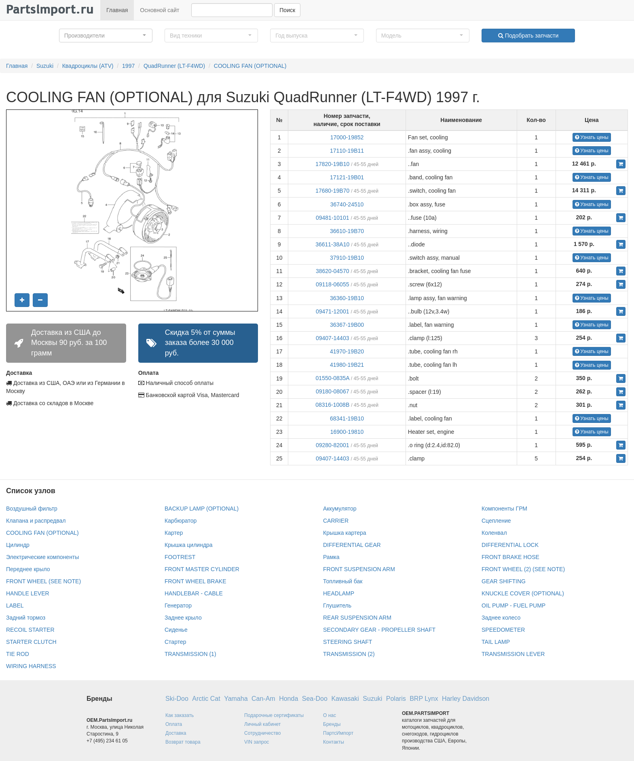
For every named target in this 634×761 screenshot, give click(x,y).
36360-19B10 (347, 298)
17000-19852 (347, 137)
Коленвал (494, 533)
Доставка (175, 733)
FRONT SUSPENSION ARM (359, 569)
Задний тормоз (25, 617)
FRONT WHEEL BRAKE (195, 581)
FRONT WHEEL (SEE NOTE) (43, 581)
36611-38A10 (332, 244)
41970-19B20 (347, 351)
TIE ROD (17, 654)
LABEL (15, 605)
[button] (105, 35)
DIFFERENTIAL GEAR (352, 545)
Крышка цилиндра (189, 545)
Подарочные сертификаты (274, 715)
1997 (128, 66)
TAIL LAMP (496, 642)
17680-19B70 (332, 190)
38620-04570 (332, 271)
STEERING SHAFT (347, 642)
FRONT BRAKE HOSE (510, 557)
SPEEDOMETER (503, 629)
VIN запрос (256, 742)
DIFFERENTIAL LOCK (510, 545)
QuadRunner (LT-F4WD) (174, 66)
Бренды (331, 724)
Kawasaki (345, 698)
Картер (174, 533)
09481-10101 (332, 217)
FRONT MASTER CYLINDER (202, 569)
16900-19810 (347, 432)
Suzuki (44, 66)
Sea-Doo (315, 698)
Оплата (173, 724)
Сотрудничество (262, 733)
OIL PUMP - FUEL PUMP (513, 605)
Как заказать (179, 715)
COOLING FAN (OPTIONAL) (250, 66)
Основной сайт (159, 10)
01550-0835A (332, 378)
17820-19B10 (332, 164)
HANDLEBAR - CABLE (194, 593)
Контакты (333, 742)
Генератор (178, 605)
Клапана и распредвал (36, 520)
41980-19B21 (347, 365)
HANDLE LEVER (27, 593)
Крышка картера (344, 533)
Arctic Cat (206, 698)
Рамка (331, 557)
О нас (329, 715)
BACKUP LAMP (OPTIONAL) (202, 508)
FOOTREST (180, 557)
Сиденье (176, 629)
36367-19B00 (347, 325)
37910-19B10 (347, 257)
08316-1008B (332, 405)
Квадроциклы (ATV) (88, 66)
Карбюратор (181, 520)
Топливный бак (342, 581)
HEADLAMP (338, 593)
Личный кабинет (262, 724)
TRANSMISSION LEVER (513, 654)
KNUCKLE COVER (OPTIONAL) (523, 593)
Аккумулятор (340, 508)
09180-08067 (332, 391)
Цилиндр (18, 545)
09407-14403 (332, 338)
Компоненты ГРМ (504, 508)
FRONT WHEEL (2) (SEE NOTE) (523, 569)
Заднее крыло (183, 617)
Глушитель (337, 605)
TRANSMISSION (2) (349, 654)
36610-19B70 (347, 231)
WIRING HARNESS (31, 666)
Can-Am (263, 698)
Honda (288, 698)
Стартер (175, 642)
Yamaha (235, 698)
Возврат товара (183, 742)
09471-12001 (332, 311)
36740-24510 (347, 204)
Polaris (396, 698)
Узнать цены (592, 137)
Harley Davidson (465, 698)
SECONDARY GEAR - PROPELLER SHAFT (379, 629)
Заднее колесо (501, 617)
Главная (117, 10)
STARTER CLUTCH (31, 642)
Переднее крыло (28, 569)
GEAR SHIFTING (504, 581)
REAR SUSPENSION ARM (357, 617)
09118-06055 (332, 284)
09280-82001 (332, 445)
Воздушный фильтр (31, 508)
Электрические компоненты (42, 557)
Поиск (287, 10)
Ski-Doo (176, 698)
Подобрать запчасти (528, 35)
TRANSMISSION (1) (190, 654)
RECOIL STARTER (30, 629)
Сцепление (496, 520)
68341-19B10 (347, 418)
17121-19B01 (347, 177)
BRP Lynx (424, 698)
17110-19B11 (347, 150)
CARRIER (336, 520)
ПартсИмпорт (338, 733)
